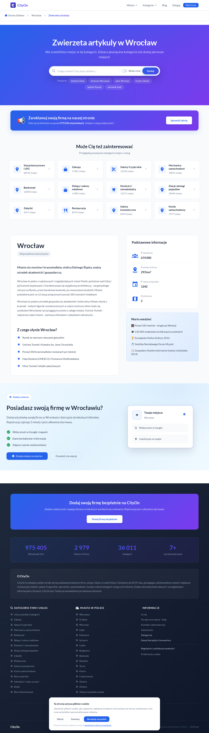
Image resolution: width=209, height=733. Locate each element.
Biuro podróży (19, 676)
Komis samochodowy (23, 671)
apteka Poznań (94, 87)
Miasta (132, 5)
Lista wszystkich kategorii (25, 614)
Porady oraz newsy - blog (153, 619)
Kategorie (150, 5)
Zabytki (16, 655)
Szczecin (82, 640)
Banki (15, 686)
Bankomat (17, 635)
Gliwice (81, 681)
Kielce (81, 671)
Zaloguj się (146, 635)
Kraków (81, 619)
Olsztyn (81, 686)
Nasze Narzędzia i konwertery (156, 640)
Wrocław (82, 624)
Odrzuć (60, 719)
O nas (144, 614)
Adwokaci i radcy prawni (24, 681)
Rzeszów (82, 660)
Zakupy (16, 619)
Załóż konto (147, 630)
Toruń (80, 666)
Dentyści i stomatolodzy (24, 645)
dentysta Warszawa (100, 81)
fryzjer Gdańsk (142, 81)
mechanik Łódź (114, 87)
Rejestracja (191, 5)
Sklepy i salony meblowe (24, 640)
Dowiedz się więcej (66, 456)
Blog (164, 5)
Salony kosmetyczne (22, 666)
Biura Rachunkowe (21, 692)
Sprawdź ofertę (179, 120)
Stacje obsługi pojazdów (24, 650)
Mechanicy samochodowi (25, 630)
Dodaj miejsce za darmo (27, 456)
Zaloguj (176, 5)
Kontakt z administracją (153, 624)
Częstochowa (84, 676)
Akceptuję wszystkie (96, 719)
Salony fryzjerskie (21, 624)
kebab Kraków (78, 81)
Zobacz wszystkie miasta (90, 692)
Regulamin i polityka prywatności (158, 648)
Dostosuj (75, 719)
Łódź (80, 630)
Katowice (82, 635)
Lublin (81, 645)
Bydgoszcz (83, 650)
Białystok (82, 655)
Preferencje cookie (150, 654)
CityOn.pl (194, 726)
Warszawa (83, 614)
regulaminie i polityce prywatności (97, 725)
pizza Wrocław (122, 81)
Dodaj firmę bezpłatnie (104, 519)
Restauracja (18, 660)
